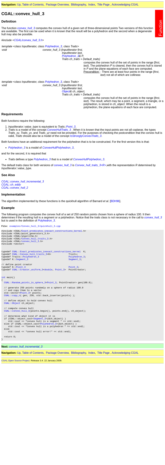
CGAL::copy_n (12, 309)
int (3, 287)
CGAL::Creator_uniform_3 (27, 278)
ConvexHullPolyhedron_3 (58, 147)
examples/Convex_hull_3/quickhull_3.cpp (34, 226)
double (48, 278)
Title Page (103, 4)
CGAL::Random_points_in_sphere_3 (25, 293)
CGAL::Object (12, 318)
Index (91, 4)
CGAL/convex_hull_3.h (28, 40)
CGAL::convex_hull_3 (17, 327)
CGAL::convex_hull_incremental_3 (22, 181)
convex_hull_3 (26, 28)
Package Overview (57, 4)
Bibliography (78, 4)
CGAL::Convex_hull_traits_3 (29, 259)
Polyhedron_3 (53, 46)
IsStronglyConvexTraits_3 (85, 135)
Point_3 (70, 126)
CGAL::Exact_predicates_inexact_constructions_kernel (46, 256)
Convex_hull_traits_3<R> (90, 165)
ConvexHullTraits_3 (59, 129)
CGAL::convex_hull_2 (14, 187)
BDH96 (115, 201)
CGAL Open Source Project (15, 383)
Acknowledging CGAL (125, 4)
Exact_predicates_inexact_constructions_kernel (52, 231)
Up (19, 4)
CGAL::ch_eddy (11, 184)
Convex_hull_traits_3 (35, 241)
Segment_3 (22, 265)
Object (66, 91)
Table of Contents (33, 4)
